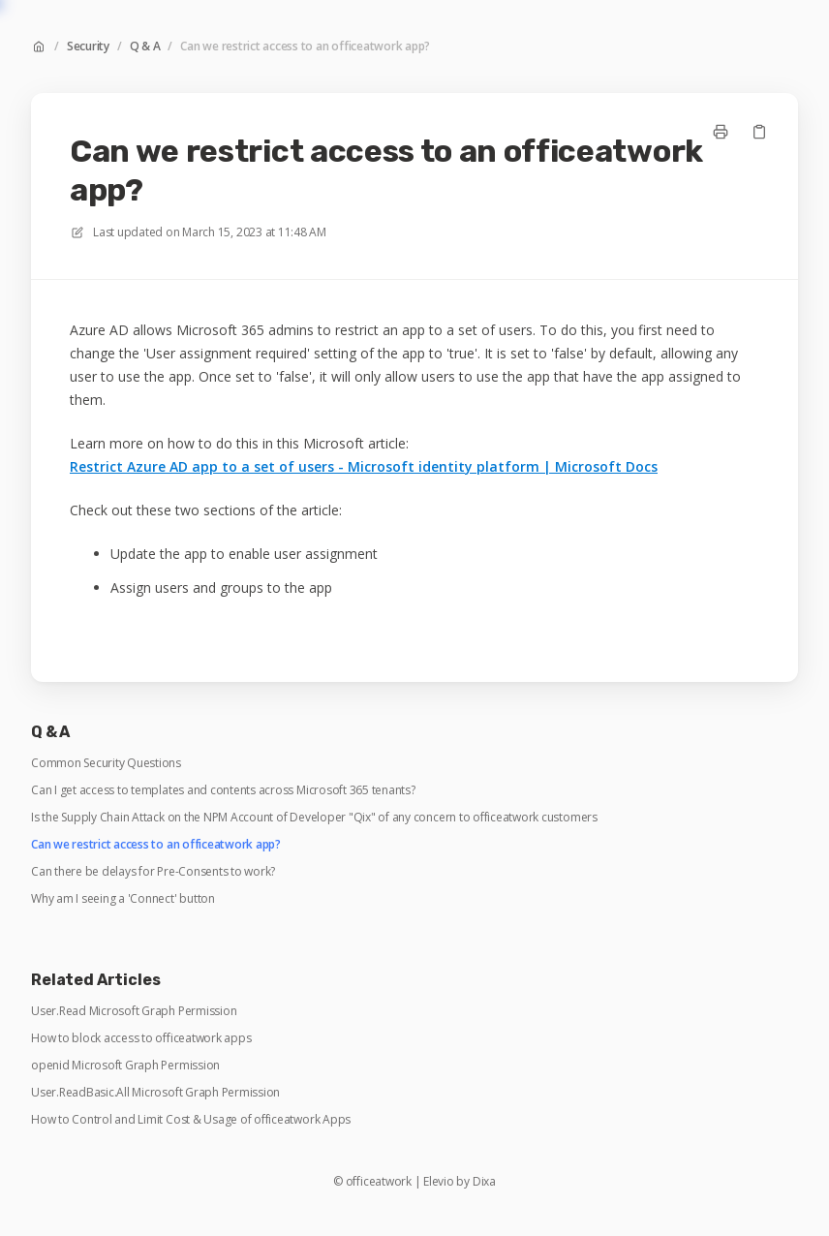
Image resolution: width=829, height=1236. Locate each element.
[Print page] (720, 131)
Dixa (484, 1182)
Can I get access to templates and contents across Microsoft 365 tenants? (223, 790)
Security (88, 46)
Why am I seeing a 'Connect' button (123, 899)
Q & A (145, 46)
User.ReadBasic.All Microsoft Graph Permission (155, 1092)
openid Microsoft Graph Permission (125, 1065)
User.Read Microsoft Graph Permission (133, 1011)
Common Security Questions (106, 763)
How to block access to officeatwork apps (141, 1038)
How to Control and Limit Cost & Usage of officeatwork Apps (191, 1120)
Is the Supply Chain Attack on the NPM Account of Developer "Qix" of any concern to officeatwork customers (314, 817)
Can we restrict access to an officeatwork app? (305, 46)
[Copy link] (759, 131)
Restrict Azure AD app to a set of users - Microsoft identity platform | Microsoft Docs (364, 466)
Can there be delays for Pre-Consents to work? (153, 872)
